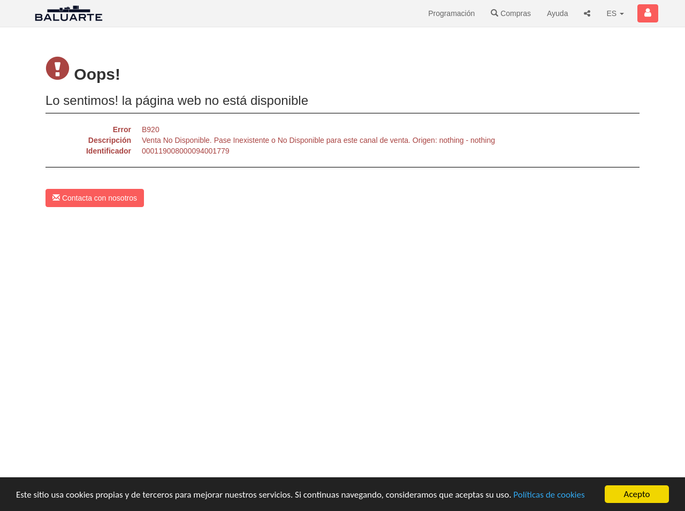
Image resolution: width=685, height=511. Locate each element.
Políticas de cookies (548, 494)
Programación (451, 13)
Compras (511, 13)
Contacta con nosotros (94, 198)
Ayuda (557, 13)
